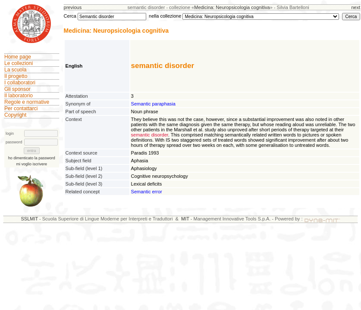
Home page (17, 57)
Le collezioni (18, 63)
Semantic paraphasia (153, 103)
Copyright (15, 115)
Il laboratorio (18, 96)
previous (73, 7)
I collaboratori (19, 83)
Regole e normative (26, 102)
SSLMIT (29, 218)
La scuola (15, 70)
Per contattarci (21, 108)
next (355, 7)
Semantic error (146, 191)
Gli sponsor (17, 89)
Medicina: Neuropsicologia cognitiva (232, 7)
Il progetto (15, 76)
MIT (185, 218)
